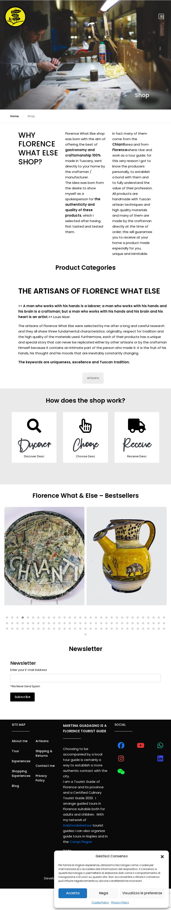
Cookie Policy (100, 902)
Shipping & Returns (44, 753)
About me (19, 741)
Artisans (93, 378)
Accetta (73, 893)
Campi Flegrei (81, 841)
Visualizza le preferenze (142, 893)
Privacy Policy (120, 902)
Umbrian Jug (24, 592)
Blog (15, 786)
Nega (103, 893)
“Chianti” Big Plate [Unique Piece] (125, 596)
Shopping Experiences (21, 773)
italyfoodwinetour (77, 825)
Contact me (45, 766)
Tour (15, 751)
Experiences (21, 761)
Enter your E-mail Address (28, 670)
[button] (162, 856)
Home (14, 116)
